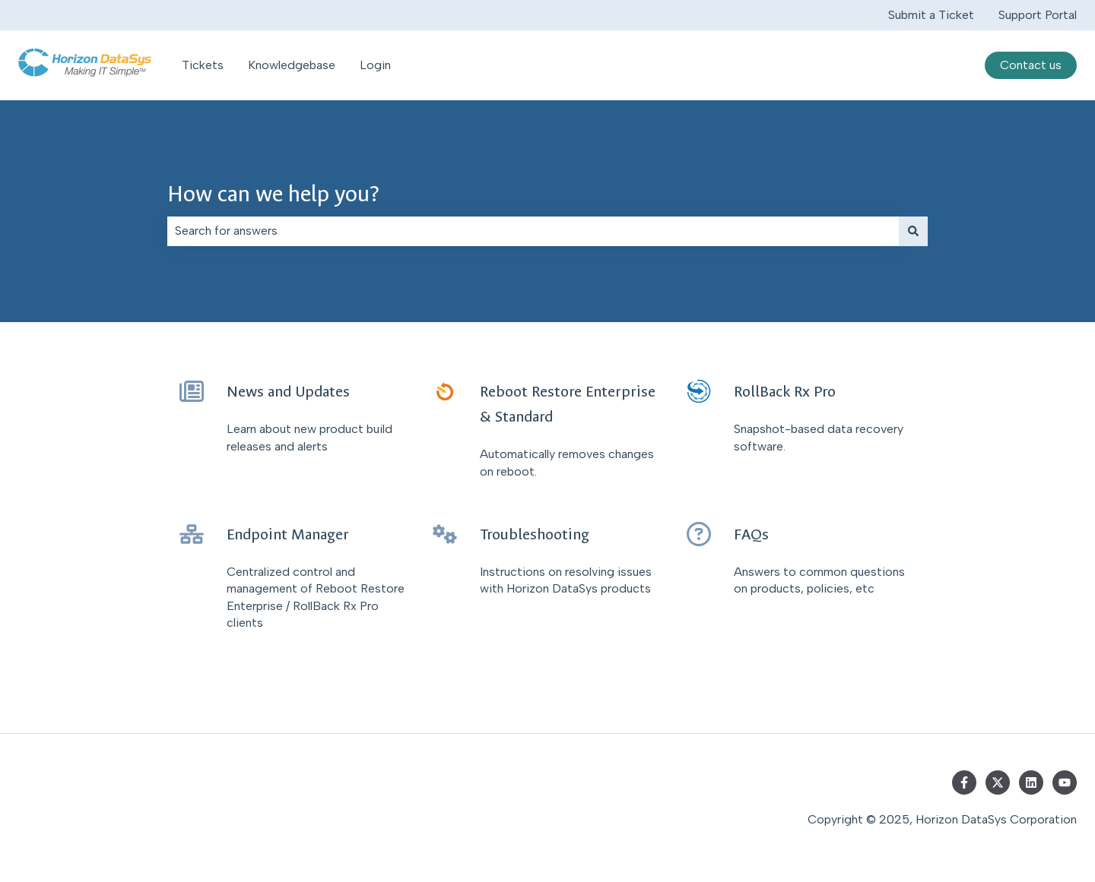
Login (375, 65)
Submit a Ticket (931, 15)
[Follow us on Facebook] (964, 782)
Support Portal (1037, 15)
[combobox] (533, 231)
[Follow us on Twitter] (998, 782)
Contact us (1031, 65)
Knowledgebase (291, 65)
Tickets (203, 65)
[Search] (913, 231)
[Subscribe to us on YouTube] (1064, 782)
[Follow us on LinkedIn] (1031, 782)
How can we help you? (273, 194)
